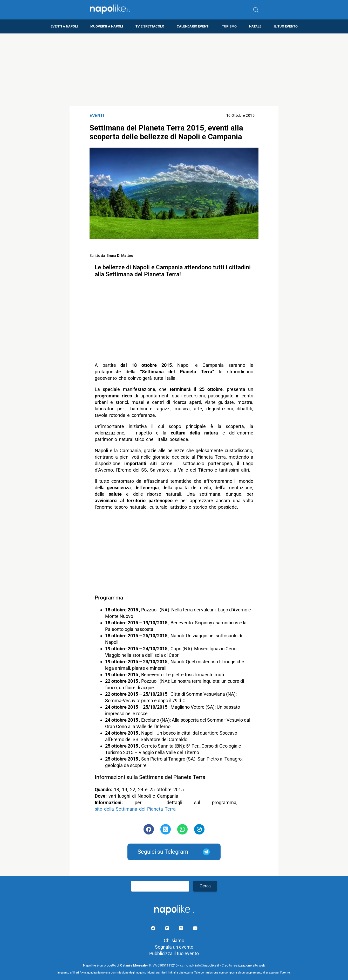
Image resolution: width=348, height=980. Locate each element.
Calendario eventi (193, 26)
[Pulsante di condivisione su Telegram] (199, 829)
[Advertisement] (174, 69)
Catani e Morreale (133, 965)
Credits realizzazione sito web (243, 965)
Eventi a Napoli (64, 26)
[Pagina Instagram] (168, 929)
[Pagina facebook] (154, 929)
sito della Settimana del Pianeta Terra (135, 809)
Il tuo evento (286, 26)
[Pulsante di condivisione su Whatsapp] (182, 829)
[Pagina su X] (182, 929)
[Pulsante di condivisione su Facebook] (149, 829)
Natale (255, 26)
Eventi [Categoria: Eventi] (97, 115)
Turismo (229, 26)
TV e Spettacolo (149, 26)
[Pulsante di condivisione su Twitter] (165, 829)
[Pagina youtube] (195, 929)
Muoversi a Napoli (106, 26)
